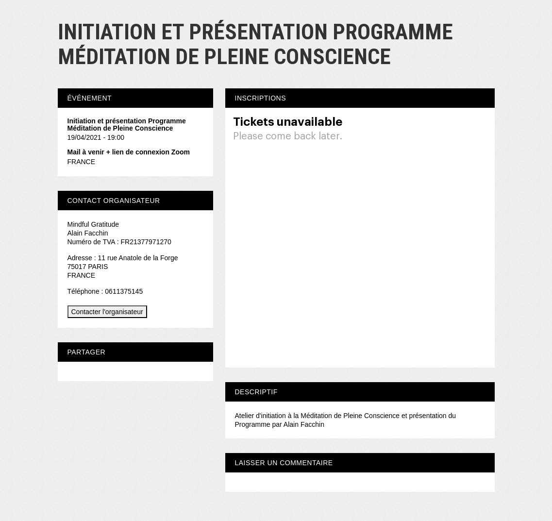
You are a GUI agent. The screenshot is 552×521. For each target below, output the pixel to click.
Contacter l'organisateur (107, 312)
